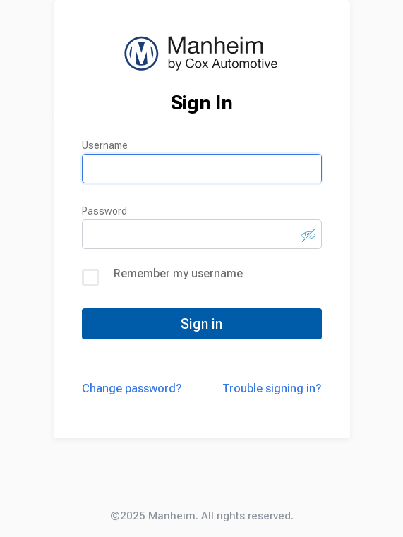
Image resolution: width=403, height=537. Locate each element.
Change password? (132, 388)
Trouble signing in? (272, 388)
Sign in (201, 323)
